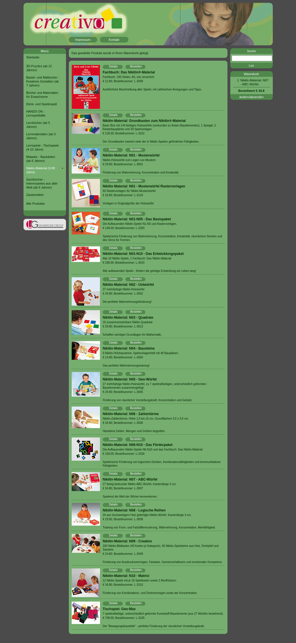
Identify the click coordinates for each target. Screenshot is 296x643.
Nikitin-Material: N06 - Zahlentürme (131, 414)
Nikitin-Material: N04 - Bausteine (129, 348)
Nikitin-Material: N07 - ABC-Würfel (130, 479)
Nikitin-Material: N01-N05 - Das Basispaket (137, 219)
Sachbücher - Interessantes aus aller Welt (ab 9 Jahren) (42, 183)
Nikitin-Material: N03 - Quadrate (128, 318)
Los (251, 65)
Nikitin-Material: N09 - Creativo (127, 541)
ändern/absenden (251, 97)
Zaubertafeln (35, 194)
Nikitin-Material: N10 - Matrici (126, 576)
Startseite (32, 57)
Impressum (82, 39)
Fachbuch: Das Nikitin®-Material (129, 72)
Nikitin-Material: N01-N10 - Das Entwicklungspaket (143, 254)
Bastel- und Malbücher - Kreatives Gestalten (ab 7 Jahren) (42, 81)
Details (113, 66)
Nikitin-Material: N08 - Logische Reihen (134, 510)
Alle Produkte (35, 203)
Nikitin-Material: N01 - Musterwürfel (131, 155)
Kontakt (114, 39)
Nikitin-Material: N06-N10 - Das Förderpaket (138, 445)
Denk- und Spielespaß (41, 104)
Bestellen (136, 66)
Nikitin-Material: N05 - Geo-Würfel (130, 379)
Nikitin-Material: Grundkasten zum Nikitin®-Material (144, 121)
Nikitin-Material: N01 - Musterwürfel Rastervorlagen (144, 186)
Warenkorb (251, 74)
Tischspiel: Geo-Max (119, 609)
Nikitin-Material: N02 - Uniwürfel (128, 285)
